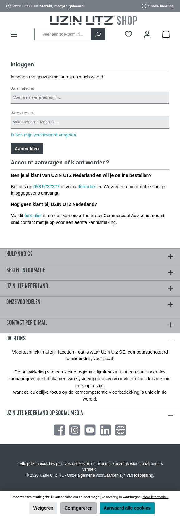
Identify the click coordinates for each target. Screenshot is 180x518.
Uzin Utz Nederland (27, 286)
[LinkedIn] (105, 430)
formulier (87, 186)
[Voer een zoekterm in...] (62, 34)
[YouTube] (90, 430)
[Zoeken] (98, 34)
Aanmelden (27, 148)
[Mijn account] (147, 34)
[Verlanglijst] (128, 34)
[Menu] (14, 34)
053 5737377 (46, 186)
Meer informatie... (156, 497)
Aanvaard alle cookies (127, 508)
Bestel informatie (25, 270)
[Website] (121, 430)
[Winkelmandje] (166, 34)
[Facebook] (59, 430)
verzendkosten (77, 464)
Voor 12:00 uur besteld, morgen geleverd (48, 6)
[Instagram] (75, 430)
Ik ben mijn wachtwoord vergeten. (44, 134)
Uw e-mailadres (22, 88)
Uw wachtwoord (22, 113)
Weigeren (43, 508)
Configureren (78, 508)
